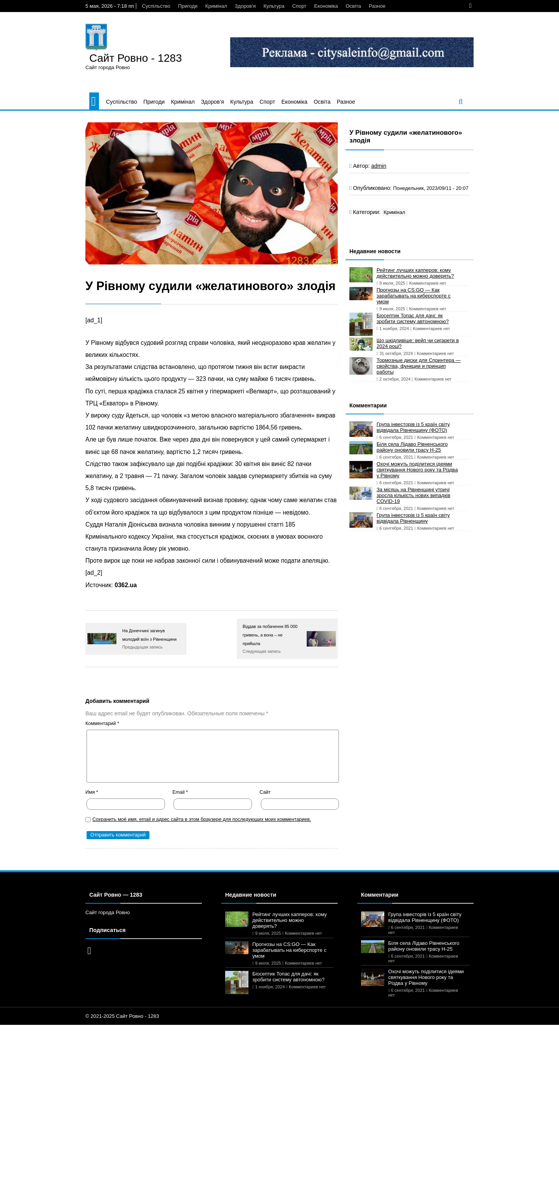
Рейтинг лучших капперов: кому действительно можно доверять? (415, 273)
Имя (91, 792)
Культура (274, 6)
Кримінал (216, 6)
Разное (377, 6)
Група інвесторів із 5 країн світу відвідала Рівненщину (413, 518)
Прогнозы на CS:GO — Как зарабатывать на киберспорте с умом (414, 295)
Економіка (326, 6)
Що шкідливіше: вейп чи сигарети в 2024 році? (418, 343)
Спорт (299, 6)
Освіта (353, 6)
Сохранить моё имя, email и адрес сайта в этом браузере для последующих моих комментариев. (201, 819)
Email (180, 792)
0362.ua (126, 585)
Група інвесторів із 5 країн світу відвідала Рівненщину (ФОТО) (413, 427)
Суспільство (156, 6)
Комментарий (102, 723)
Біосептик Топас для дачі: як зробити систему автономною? (413, 318)
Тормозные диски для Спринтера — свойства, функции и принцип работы (419, 366)
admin (378, 166)
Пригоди (188, 6)
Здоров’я (245, 6)
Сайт (265, 792)
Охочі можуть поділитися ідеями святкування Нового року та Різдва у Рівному (417, 469)
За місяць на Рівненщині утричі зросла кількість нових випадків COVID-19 (413, 495)
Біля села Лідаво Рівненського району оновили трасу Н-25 (412, 447)
